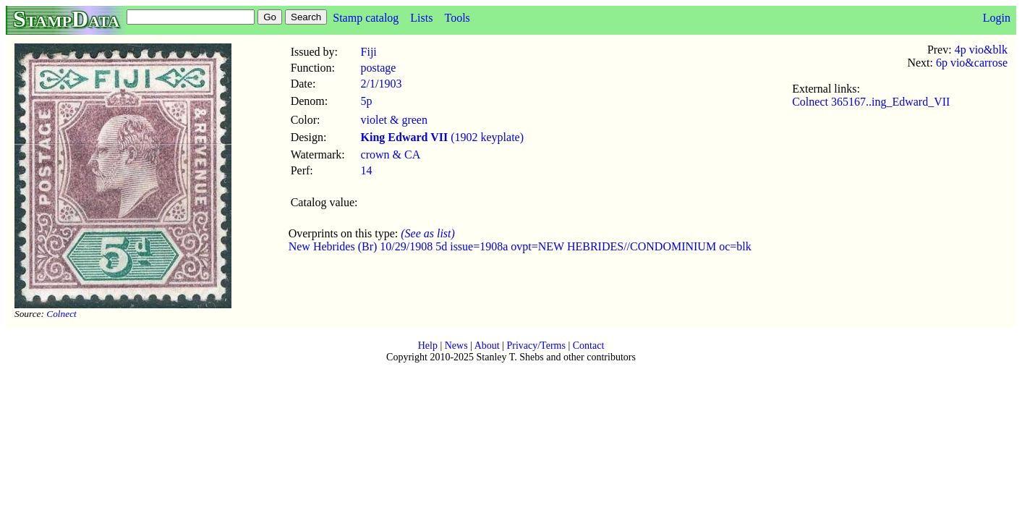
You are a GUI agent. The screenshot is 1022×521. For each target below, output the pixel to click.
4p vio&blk (981, 49)
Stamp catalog (366, 18)
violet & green (394, 120)
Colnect (61, 313)
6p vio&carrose (972, 62)
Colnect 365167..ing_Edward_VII (871, 102)
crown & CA (391, 154)
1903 (389, 83)
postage (378, 68)
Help (428, 345)
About (487, 345)
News (456, 345)
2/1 (368, 83)
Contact (589, 345)
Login (996, 18)
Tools (456, 18)
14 (366, 170)
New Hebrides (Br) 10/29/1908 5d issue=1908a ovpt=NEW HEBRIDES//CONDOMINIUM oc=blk (520, 246)
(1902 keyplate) (442, 137)
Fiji (369, 52)
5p (366, 101)
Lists (421, 18)
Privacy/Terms (535, 345)
